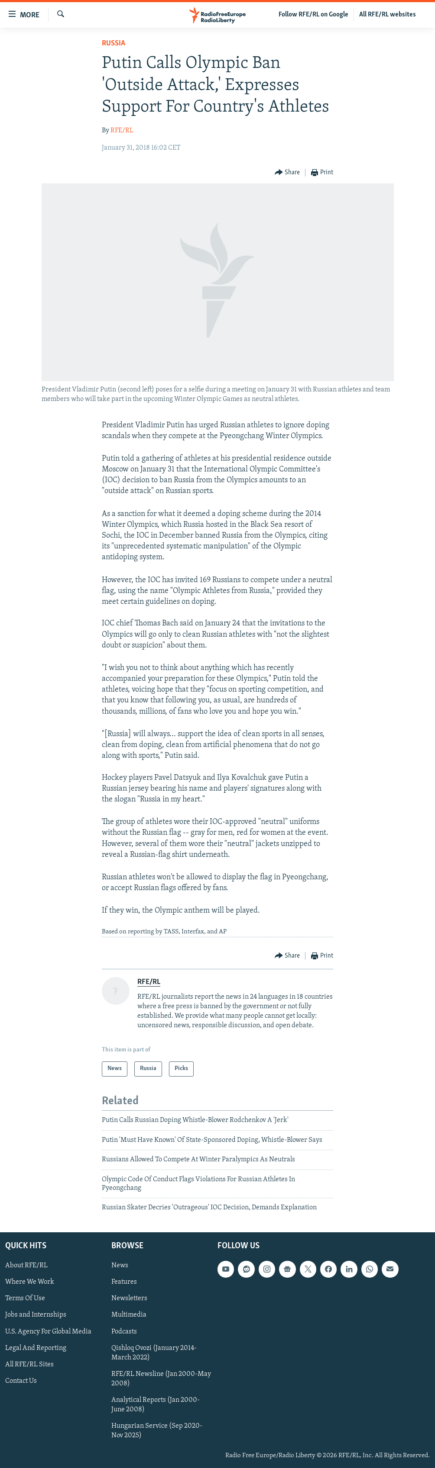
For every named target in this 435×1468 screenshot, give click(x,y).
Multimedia (128, 1314)
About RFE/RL (26, 1265)
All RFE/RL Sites (29, 1364)
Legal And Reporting (35, 1347)
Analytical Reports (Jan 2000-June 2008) (155, 1405)
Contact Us (21, 1380)
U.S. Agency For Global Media (48, 1331)
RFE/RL (121, 130)
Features (124, 1282)
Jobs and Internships (35, 1314)
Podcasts (124, 1331)
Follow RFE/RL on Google (313, 14)
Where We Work (29, 1282)
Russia (113, 43)
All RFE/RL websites (387, 14)
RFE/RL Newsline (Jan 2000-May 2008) (161, 1378)
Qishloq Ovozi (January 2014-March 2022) (154, 1352)
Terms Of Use (25, 1298)
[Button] (287, 173)
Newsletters (129, 1298)
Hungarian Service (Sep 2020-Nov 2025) (156, 1431)
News (119, 1265)
